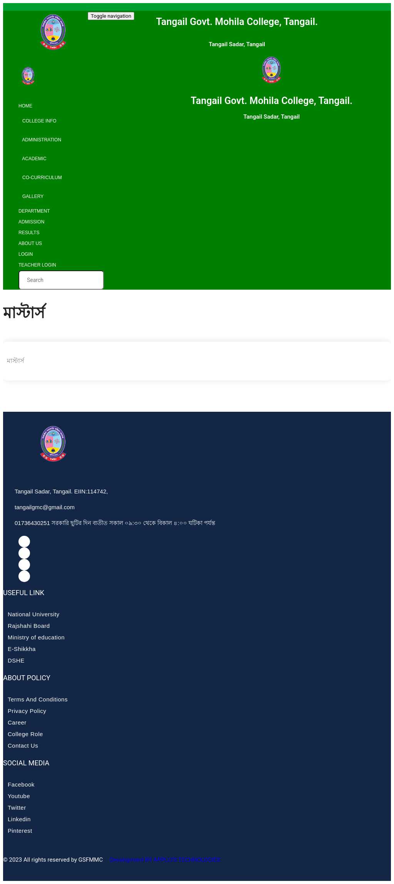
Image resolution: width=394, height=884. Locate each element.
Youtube (19, 796)
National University (34, 614)
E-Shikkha (22, 649)
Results (28, 232)
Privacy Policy (27, 711)
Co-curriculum (40, 177)
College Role (25, 734)
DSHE (16, 660)
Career (17, 722)
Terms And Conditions (38, 699)
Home (25, 106)
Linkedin (19, 819)
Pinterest (20, 830)
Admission (31, 222)
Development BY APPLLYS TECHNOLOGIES (164, 859)
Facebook (21, 784)
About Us (30, 243)
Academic (32, 158)
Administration (39, 140)
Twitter (17, 807)
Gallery (30, 196)
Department (34, 211)
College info (37, 121)
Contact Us (23, 745)
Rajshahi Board (29, 625)
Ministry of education (36, 637)
